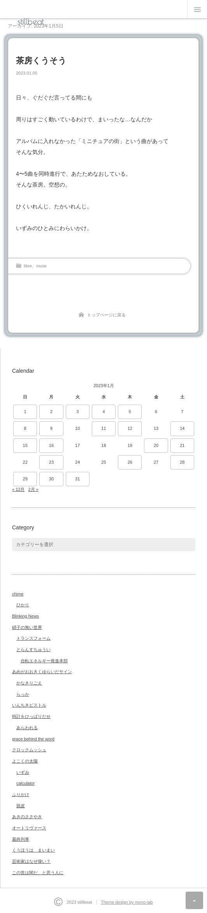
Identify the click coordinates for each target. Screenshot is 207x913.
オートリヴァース (29, 828)
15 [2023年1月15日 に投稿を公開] (25, 445)
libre (28, 266)
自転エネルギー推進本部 (44, 660)
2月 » (33, 489)
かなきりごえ (29, 683)
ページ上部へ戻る (194, 900)
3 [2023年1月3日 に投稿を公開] (77, 411)
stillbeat (31, 21)
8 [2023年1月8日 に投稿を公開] (25, 428)
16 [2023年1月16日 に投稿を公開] (51, 445)
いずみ (22, 772)
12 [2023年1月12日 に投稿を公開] (130, 428)
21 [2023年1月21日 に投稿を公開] (182, 445)
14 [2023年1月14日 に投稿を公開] (182, 428)
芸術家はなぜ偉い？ (31, 861)
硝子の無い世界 (27, 627)
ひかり (22, 604)
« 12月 (18, 489)
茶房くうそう (41, 60)
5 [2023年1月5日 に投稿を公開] (130, 411)
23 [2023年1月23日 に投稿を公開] (51, 462)
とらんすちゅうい (33, 649)
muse (41, 266)
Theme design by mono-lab (127, 902)
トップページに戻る (106, 314)
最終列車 (20, 839)
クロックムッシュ (29, 749)
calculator (25, 783)
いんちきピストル (29, 705)
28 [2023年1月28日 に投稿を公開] (182, 462)
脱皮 (20, 805)
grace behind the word (33, 739)
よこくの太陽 (25, 761)
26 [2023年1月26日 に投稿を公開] (130, 462)
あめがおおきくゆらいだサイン (42, 671)
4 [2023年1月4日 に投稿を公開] (103, 411)
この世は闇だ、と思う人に (37, 872)
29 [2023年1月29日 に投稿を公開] (25, 479)
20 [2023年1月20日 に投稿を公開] (156, 445)
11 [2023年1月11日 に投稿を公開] (103, 428)
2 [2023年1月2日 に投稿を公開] (51, 411)
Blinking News (25, 616)
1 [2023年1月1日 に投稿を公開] (25, 411)
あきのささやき (27, 816)
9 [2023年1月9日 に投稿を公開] (51, 428)
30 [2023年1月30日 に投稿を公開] (51, 479)
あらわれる (27, 727)
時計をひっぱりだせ (31, 716)
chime (17, 594)
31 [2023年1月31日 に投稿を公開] (77, 479)
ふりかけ (20, 794)
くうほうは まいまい (33, 850)
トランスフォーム (33, 638)
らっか (22, 694)
